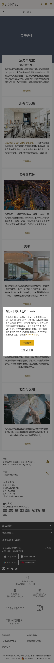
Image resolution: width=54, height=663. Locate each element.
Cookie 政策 (32, 334)
